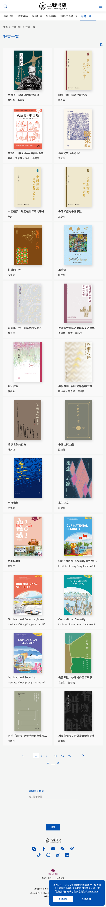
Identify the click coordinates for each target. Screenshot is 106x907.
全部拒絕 (86, 899)
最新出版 (8, 16)
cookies (67, 885)
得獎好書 (37, 16)
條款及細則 (46, 877)
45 (62, 756)
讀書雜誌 (23, 16)
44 (55, 756)
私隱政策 (60, 877)
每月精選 (51, 16)
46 (69, 756)
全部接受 (62, 899)
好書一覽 (86, 16)
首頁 (5, 27)
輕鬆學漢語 (66, 16)
